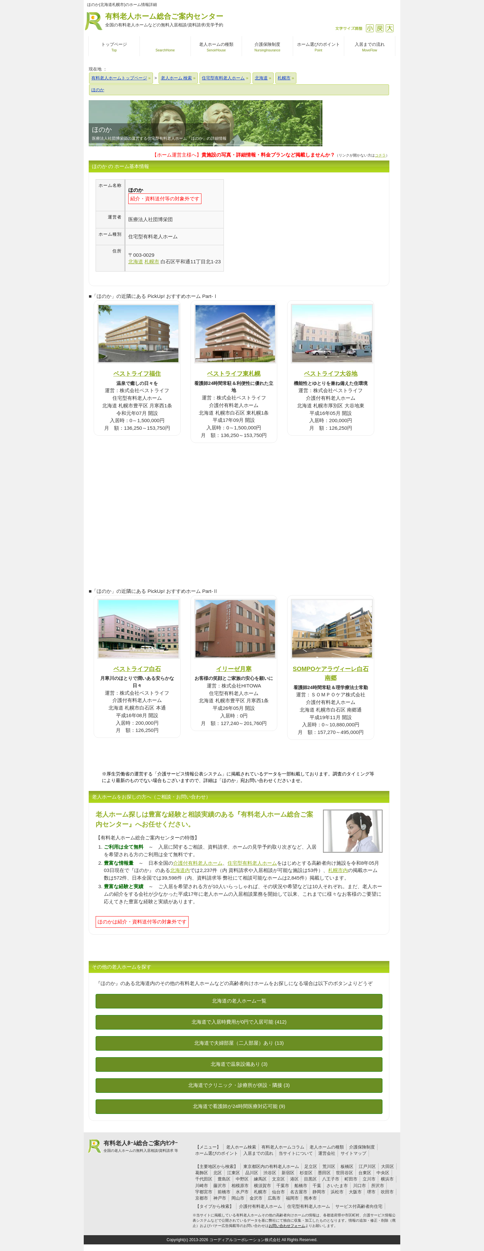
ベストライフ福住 (137, 373)
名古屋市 (298, 1191)
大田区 (387, 1166)
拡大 (389, 28)
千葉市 (282, 1185)
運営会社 (326, 1153)
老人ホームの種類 (327, 1147)
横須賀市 (262, 1185)
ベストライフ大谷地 (330, 373)
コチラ (380, 155)
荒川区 (328, 1166)
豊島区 (224, 1179)
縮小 (370, 28)
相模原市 (240, 1185)
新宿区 (288, 1172)
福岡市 (292, 1198)
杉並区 (306, 1172)
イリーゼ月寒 (234, 668)
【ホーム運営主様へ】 (243, 155)
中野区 (242, 1179)
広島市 (274, 1198)
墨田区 (324, 1172)
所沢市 (377, 1185)
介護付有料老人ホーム (198, 863)
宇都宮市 (203, 1191)
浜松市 (337, 1191)
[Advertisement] (279, 225)
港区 (294, 1179)
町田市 (351, 1179)
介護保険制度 (362, 1147)
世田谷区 (344, 1172)
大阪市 (355, 1191)
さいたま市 (337, 1185)
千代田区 (203, 1179)
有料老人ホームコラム (282, 1147)
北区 (217, 1172)
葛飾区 (201, 1172)
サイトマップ (353, 1153)
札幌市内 (338, 870)
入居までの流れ (258, 1153)
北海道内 (180, 870)
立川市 (369, 1179)
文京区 (278, 1179)
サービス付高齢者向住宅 (358, 1206)
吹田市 (387, 1191)
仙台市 (278, 1191)
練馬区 (260, 1179)
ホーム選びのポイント (216, 1153)
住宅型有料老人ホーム (252, 863)
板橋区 (347, 1166)
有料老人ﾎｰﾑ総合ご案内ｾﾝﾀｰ (141, 1146)
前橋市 (224, 1191)
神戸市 (219, 1198)
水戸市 (242, 1191)
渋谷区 (269, 1172)
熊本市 (310, 1198)
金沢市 (256, 1198)
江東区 (233, 1172)
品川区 (251, 1172)
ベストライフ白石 (137, 668)
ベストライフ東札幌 (233, 373)
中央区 (383, 1172)
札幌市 (260, 1191)
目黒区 (310, 1179)
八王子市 (330, 1179)
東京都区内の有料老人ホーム (271, 1166)
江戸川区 (367, 1166)
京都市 (201, 1198)
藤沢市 (219, 1185)
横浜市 (387, 1179)
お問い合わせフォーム (287, 1226)
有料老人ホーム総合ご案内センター (164, 20)
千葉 (317, 1185)
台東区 (364, 1172)
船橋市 (300, 1185)
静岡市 (319, 1191)
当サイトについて (296, 1153)
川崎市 (201, 1185)
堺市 (371, 1191)
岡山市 (237, 1198)
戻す (380, 28)
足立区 (310, 1166)
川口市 (359, 1185)
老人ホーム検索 (241, 1147)
